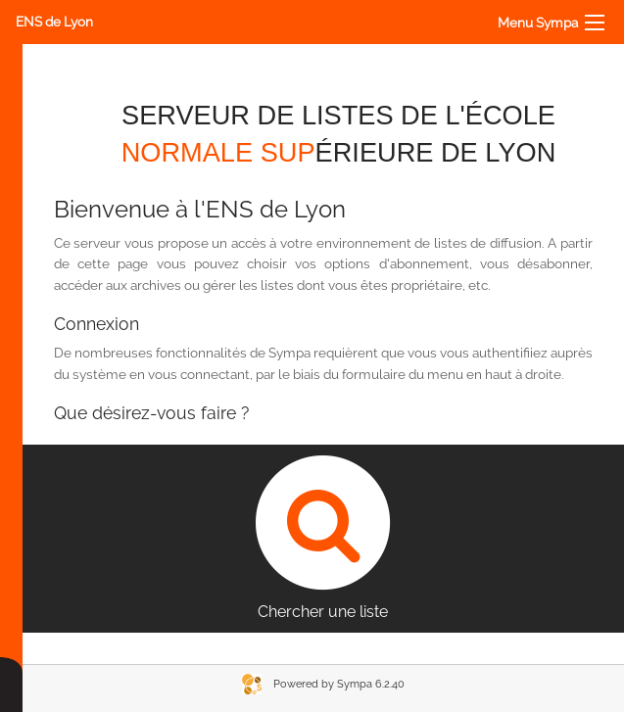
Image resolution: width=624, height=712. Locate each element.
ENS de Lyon (54, 21)
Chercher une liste (323, 533)
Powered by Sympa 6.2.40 (339, 684)
